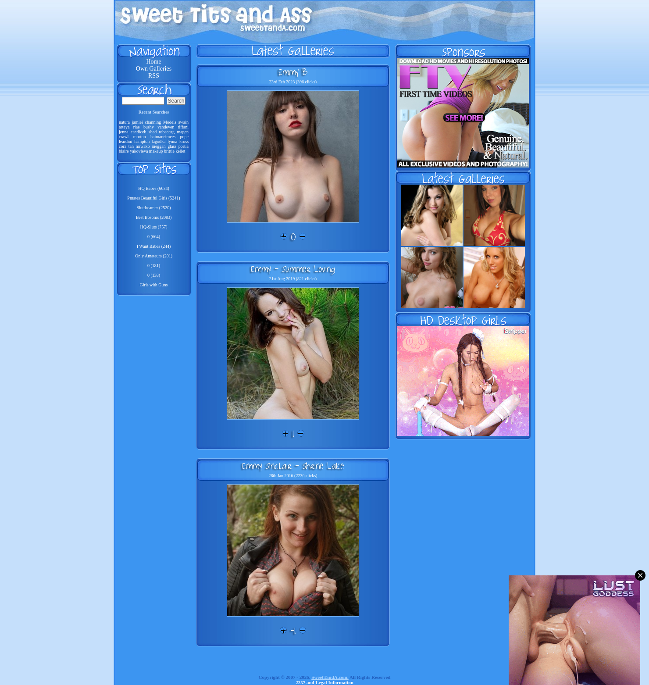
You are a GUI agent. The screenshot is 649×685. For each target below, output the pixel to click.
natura (124, 122)
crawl (123, 136)
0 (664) (153, 236)
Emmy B (292, 72)
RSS (153, 75)
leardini (125, 141)
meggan (159, 146)
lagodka (159, 141)
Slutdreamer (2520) (153, 207)
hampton (142, 141)
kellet (180, 151)
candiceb (138, 131)
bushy (148, 127)
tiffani (183, 127)
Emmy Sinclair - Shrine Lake (293, 465)
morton (139, 136)
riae (136, 127)
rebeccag (167, 131)
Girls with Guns (154, 284)
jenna (123, 131)
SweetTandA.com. (330, 677)
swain (183, 122)
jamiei (137, 122)
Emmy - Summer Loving (293, 269)
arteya (124, 127)
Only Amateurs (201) (153, 255)
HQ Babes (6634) (153, 188)
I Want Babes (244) (154, 246)
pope (184, 136)
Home (153, 61)
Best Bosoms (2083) (154, 217)
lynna (172, 141)
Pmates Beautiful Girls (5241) (153, 198)
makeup (156, 151)
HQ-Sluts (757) (154, 227)
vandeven (165, 127)
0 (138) (153, 275)
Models (169, 122)
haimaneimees (162, 136)
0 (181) (153, 265)
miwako (143, 146)
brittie (169, 151)
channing (153, 122)
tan (131, 146)
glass (172, 146)
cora (122, 146)
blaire (124, 151)
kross (184, 141)
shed (153, 131)
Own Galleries (153, 68)
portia (183, 146)
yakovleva (139, 151)
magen (183, 131)
